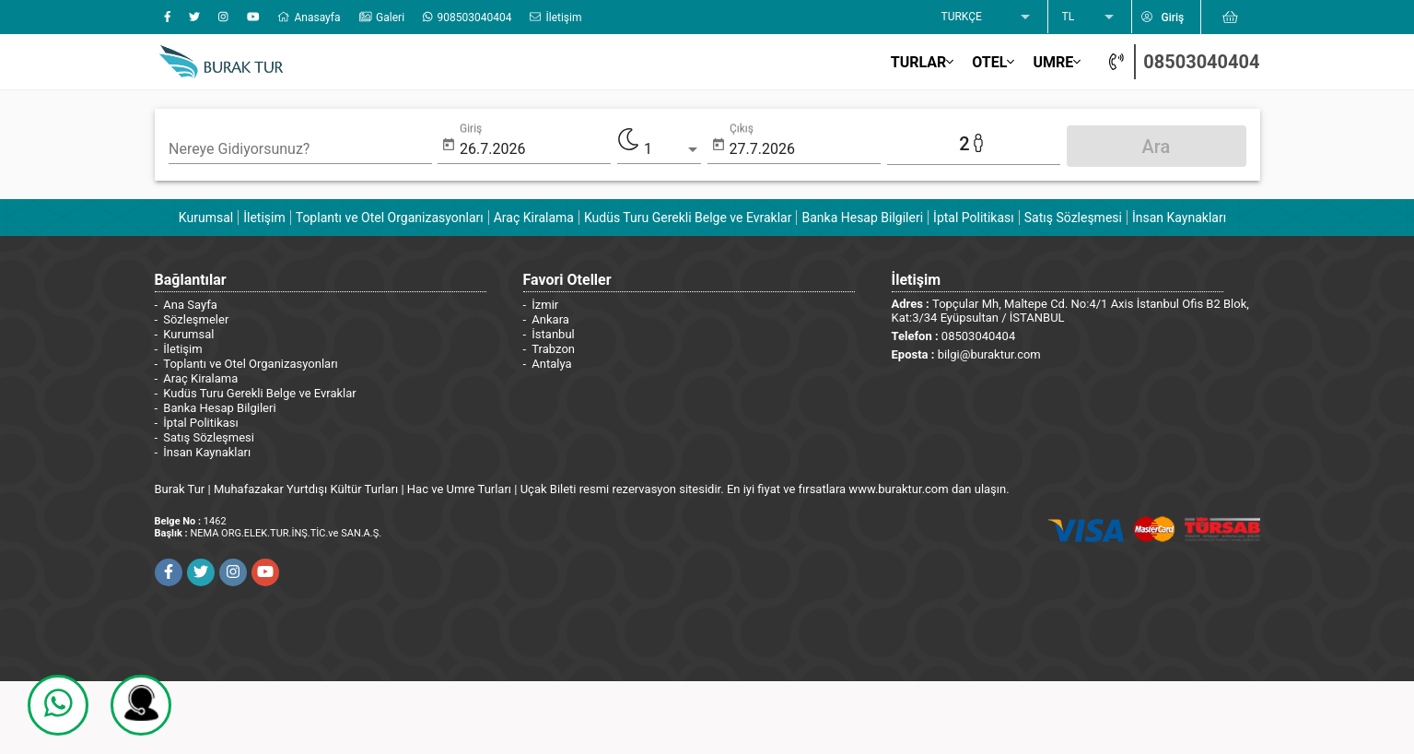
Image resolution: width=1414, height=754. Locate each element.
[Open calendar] (449, 145)
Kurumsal (206, 217)
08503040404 (1201, 62)
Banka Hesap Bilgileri (862, 217)
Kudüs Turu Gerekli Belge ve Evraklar (688, 217)
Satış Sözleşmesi (1073, 217)
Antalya (551, 364)
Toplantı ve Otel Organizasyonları (390, 217)
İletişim (264, 217)
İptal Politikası (973, 217)
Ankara (550, 319)
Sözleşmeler (195, 319)
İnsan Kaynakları (1179, 217)
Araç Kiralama (534, 217)
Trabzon (553, 349)
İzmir (545, 305)
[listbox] (987, 17)
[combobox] (300, 149)
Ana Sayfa (189, 305)
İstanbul (553, 334)
